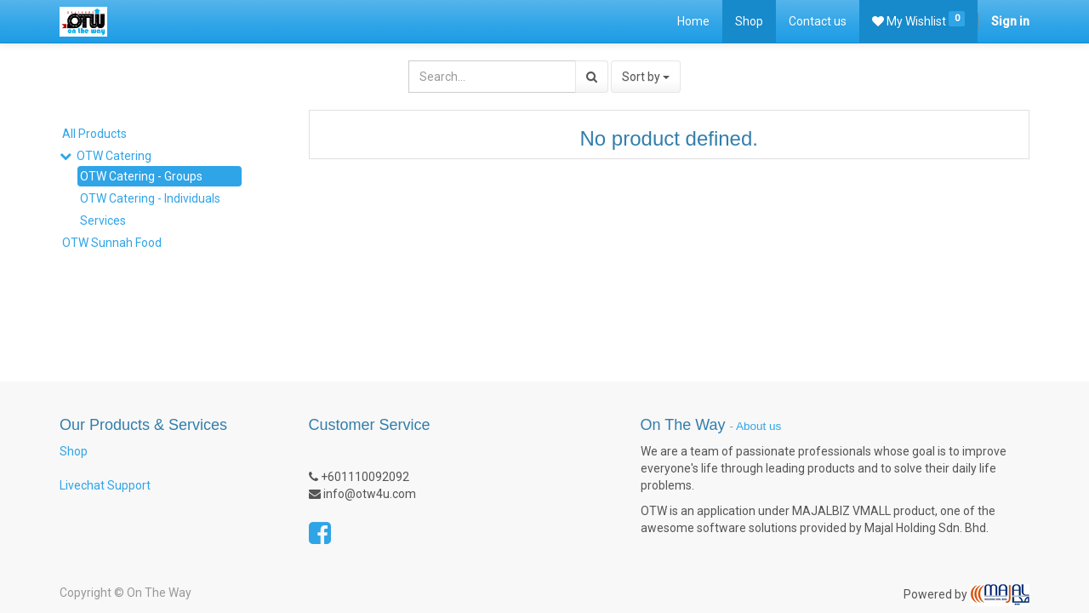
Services (103, 220)
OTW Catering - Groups (141, 176)
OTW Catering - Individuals (150, 198)
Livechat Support (105, 485)
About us (758, 426)
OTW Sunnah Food (112, 242)
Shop (74, 451)
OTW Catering (114, 156)
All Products (94, 133)
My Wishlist (918, 19)
